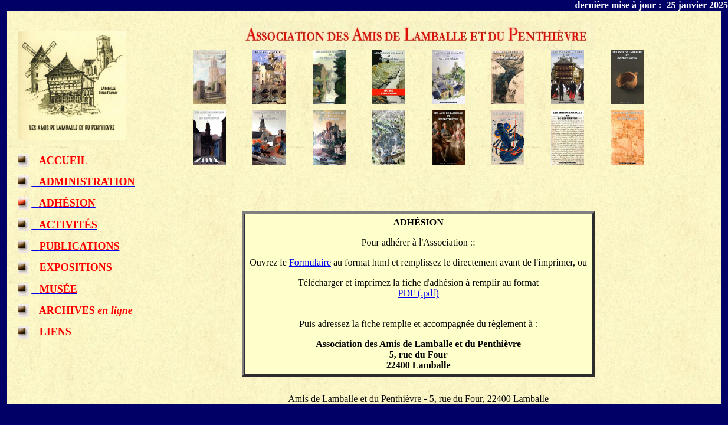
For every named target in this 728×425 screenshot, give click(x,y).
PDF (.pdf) (418, 293)
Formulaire (310, 262)
